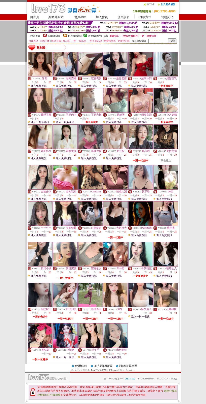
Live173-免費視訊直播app (103, 370)
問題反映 (167, 17)
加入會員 (102, 17)
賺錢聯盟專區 (128, 366)
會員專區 (80, 17)
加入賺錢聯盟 (103, 366)
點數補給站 (56, 17)
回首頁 (34, 17)
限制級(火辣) (55, 35)
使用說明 (123, 17)
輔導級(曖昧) (75, 35)
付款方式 (145, 17)
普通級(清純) (95, 35)
